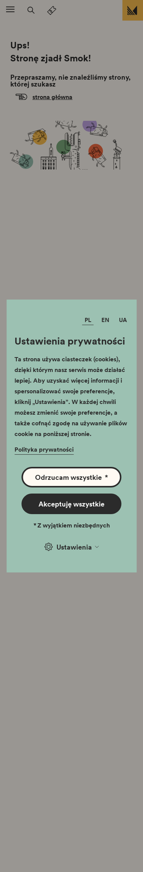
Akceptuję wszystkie (71, 503)
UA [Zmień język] (123, 320)
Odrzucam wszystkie (71, 477)
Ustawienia (71, 546)
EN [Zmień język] (105, 320)
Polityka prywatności (44, 449)
